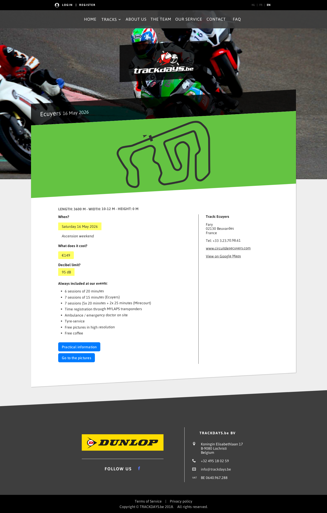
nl (253, 5)
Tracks (111, 19)
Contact (216, 19)
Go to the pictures (76, 358)
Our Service (188, 19)
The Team (161, 19)
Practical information (79, 347)
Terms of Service (148, 501)
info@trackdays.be (216, 469)
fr (260, 5)
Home (90, 19)
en (268, 5)
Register (87, 5)
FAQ (237, 19)
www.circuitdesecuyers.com (228, 248)
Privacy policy (181, 501)
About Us (136, 19)
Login (67, 5)
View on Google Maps (223, 256)
